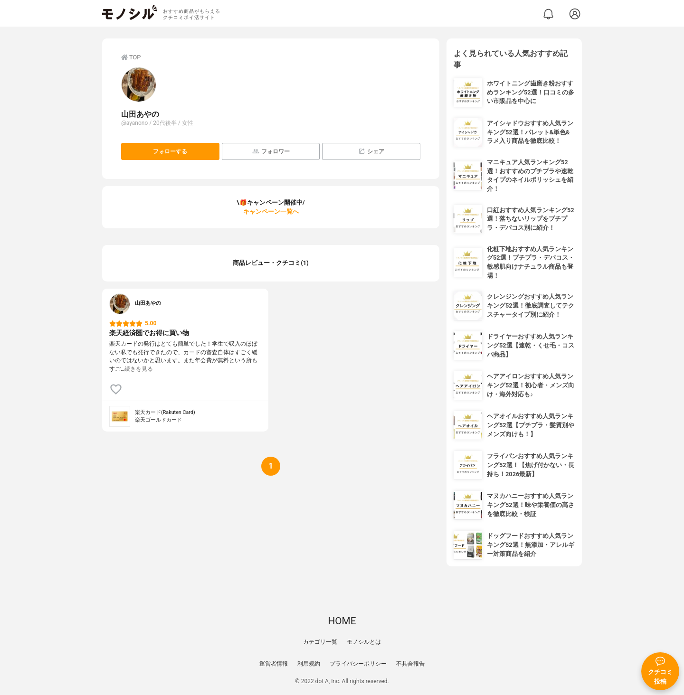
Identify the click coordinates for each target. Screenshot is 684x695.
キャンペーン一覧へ (271, 211)
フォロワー (271, 151)
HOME (342, 621)
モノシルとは (364, 642)
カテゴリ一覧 (320, 642)
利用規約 (308, 663)
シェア (371, 151)
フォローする (170, 151)
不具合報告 (410, 663)
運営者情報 (273, 663)
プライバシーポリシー (358, 663)
